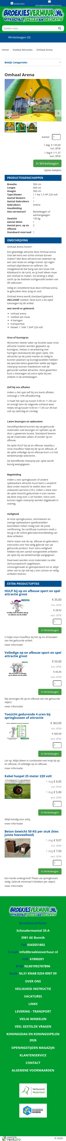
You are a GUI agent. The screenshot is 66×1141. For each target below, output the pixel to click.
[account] (48, 37)
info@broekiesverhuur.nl (48, 5)
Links (33, 1004)
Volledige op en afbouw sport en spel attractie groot (33, 654)
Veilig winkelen (33, 1019)
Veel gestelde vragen (33, 1026)
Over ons (33, 981)
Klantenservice (33, 1055)
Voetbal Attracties (23, 49)
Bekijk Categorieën (33, 62)
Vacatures (33, 996)
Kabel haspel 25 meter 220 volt (28, 776)
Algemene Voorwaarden (33, 1070)
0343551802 (18, 3)
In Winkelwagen (47, 163)
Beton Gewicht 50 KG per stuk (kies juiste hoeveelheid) (32, 833)
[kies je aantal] (57, 622)
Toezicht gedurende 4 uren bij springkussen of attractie (27, 716)
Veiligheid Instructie (33, 989)
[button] (8, 113)
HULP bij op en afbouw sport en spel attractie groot (32, 592)
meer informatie (14, 644)
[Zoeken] (59, 28)
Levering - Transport (33, 1011)
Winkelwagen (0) (16, 37)
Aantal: (46, 137)
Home (5, 49)
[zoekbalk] (28, 28)
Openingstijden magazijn (33, 1048)
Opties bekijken (53, 170)
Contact (33, 1063)
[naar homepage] (33, 15)
